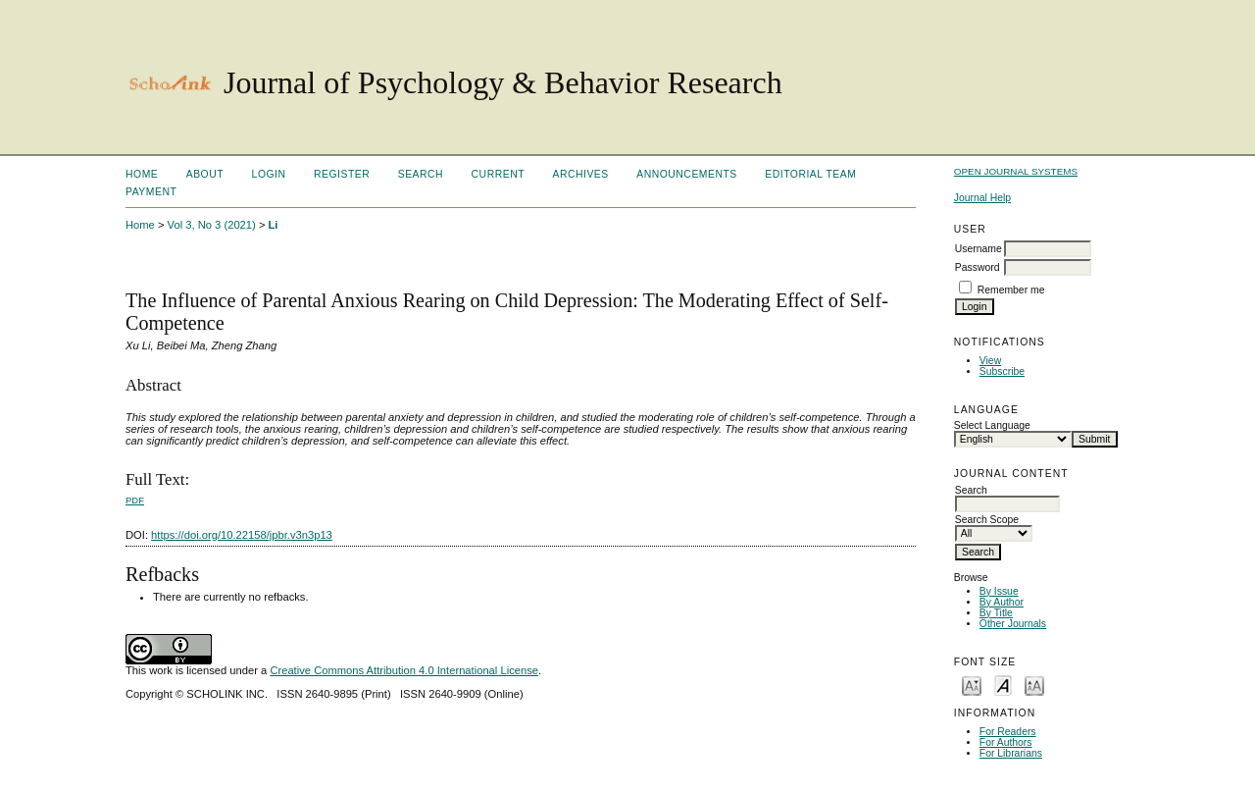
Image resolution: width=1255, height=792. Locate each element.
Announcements (686, 174)
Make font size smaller (971, 684)
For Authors (1005, 742)
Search (420, 174)
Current (498, 174)
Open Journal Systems (1016, 171)
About (205, 174)
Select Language (992, 425)
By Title (996, 612)
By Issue (999, 591)
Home (142, 174)
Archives (580, 174)
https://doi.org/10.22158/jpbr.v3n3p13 (241, 535)
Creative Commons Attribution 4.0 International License (404, 670)
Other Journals (1012, 623)
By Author (1001, 602)
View (990, 360)
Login (269, 174)
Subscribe (1002, 371)
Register (342, 174)
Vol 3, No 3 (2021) (212, 225)
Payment (151, 191)
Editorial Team (810, 174)
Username (978, 248)
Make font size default (1003, 684)
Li (273, 225)
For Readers (1007, 731)
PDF (135, 500)
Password (977, 267)
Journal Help (982, 197)
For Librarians (1010, 753)
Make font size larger (1034, 684)
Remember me (1011, 290)
